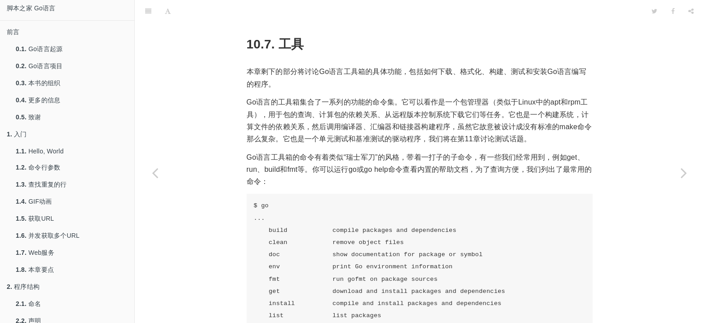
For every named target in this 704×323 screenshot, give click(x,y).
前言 (13, 31)
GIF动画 (34, 201)
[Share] (691, 11)
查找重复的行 (41, 184)
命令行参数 (38, 167)
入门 (17, 134)
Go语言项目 (39, 66)
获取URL (35, 218)
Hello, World (40, 151)
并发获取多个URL (48, 235)
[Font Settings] (167, 11)
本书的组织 (38, 83)
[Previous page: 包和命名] (155, 172)
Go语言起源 (39, 48)
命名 (28, 303)
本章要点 (35, 269)
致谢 (28, 117)
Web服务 (35, 252)
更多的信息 (38, 100)
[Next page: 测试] (684, 172)
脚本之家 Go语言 (31, 8)
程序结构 (23, 286)
